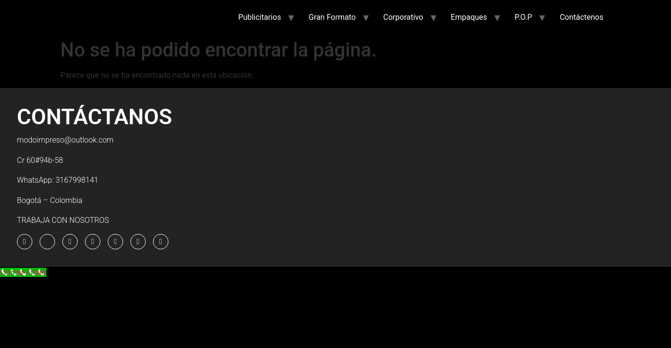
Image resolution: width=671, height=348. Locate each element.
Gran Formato (332, 17)
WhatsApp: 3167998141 (57, 180)
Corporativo (403, 17)
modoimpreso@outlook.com (65, 140)
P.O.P (523, 17)
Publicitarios (259, 17)
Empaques (469, 17)
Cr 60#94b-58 (40, 160)
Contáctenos (581, 17)
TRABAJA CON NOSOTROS (63, 220)
